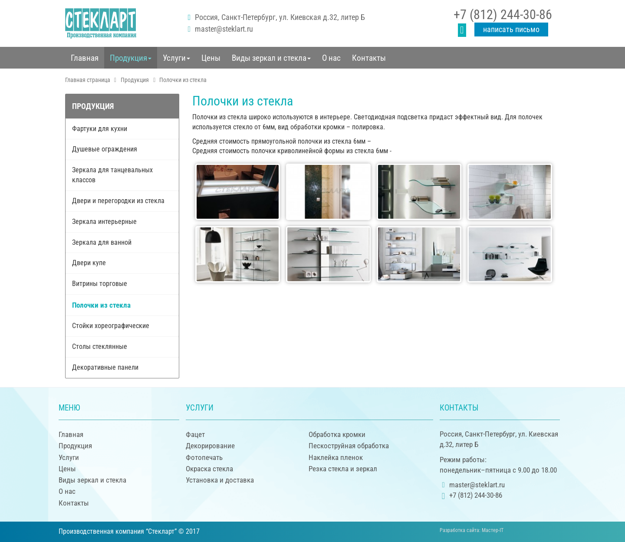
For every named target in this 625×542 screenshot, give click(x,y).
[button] (130, 58)
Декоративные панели (105, 367)
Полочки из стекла (101, 305)
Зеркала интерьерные (104, 221)
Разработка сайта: (471, 530)
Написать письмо (511, 29)
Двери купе (89, 263)
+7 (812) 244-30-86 (503, 14)
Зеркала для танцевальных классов (112, 175)
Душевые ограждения (104, 149)
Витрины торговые (99, 283)
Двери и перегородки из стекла (118, 201)
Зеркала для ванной (102, 242)
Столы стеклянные (99, 346)
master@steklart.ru (224, 28)
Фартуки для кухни (99, 129)
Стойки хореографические (110, 326)
